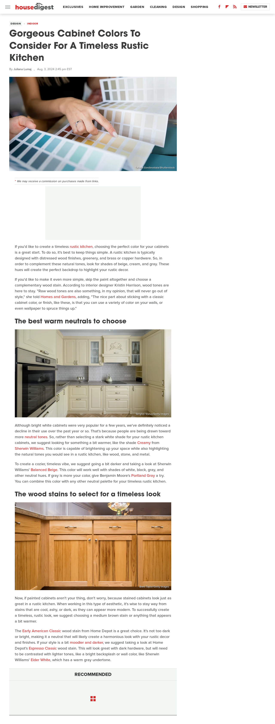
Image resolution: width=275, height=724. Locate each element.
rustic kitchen (81, 246)
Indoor (32, 24)
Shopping (199, 7)
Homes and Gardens (58, 297)
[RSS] (235, 7)
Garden (137, 7)
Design (179, 7)
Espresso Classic (43, 648)
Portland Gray (143, 475)
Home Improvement (106, 7)
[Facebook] (219, 7)
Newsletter (255, 7)
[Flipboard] (227, 7)
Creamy (144, 442)
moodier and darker (86, 642)
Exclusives (73, 7)
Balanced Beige (44, 470)
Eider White (40, 660)
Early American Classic (41, 631)
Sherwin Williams (29, 448)
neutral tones (36, 437)
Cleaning (158, 7)
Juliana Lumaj (22, 69)
